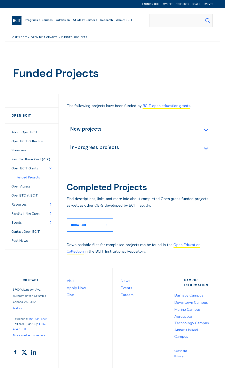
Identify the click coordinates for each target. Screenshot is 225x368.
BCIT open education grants (166, 105)
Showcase (18, 150)
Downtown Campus (191, 302)
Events (16, 222)
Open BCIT (21, 115)
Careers (127, 294)
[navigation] (19, 20)
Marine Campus (187, 309)
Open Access (21, 186)
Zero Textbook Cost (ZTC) (30, 159)
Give (70, 294)
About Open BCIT (24, 132)
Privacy (179, 356)
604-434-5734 (38, 319)
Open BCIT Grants (24, 168)
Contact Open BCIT (25, 231)
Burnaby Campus (188, 295)
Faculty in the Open (25, 213)
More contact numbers (29, 335)
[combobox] (181, 20)
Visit (70, 280)
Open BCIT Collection (27, 141)
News (125, 280)
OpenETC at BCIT (24, 195)
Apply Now (76, 287)
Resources (19, 204)
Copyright (180, 351)
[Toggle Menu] (50, 167)
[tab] (139, 129)
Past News (19, 240)
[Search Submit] (208, 20)
